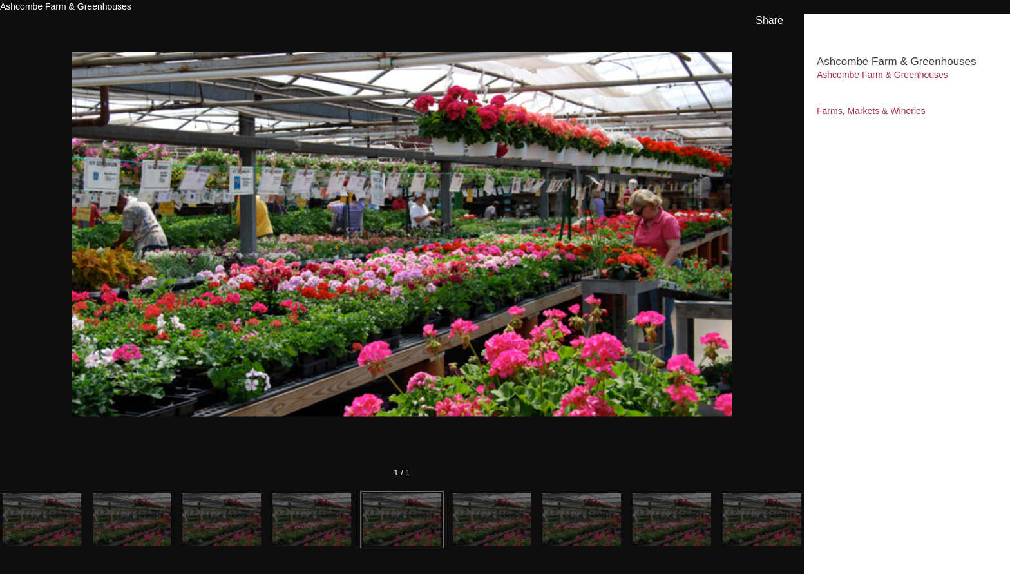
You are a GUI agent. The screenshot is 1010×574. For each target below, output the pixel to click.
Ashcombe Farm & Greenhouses (882, 75)
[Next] (711, 234)
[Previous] (92, 234)
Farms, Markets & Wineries (871, 111)
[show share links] (767, 20)
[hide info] (987, 30)
